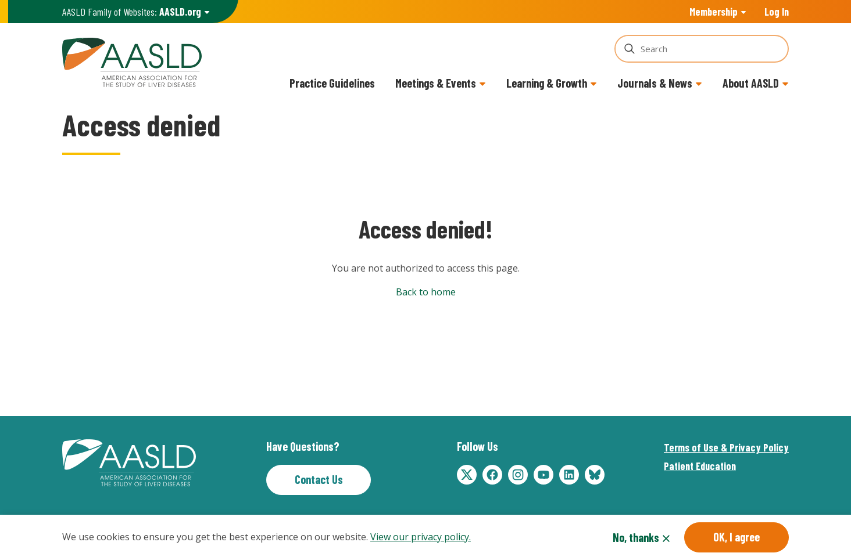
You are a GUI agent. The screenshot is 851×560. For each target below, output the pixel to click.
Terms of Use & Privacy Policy (726, 447)
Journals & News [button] (654, 83)
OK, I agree (736, 537)
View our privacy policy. (420, 538)
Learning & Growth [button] (546, 83)
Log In (776, 11)
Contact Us (319, 479)
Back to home (426, 292)
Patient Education (700, 466)
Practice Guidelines (332, 83)
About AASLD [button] (751, 83)
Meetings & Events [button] (435, 83)
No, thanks (636, 538)
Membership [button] (713, 11)
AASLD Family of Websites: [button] (131, 11)
